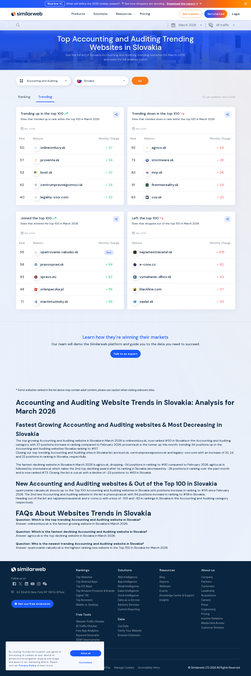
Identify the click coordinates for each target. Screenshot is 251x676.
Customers (208, 586)
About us (208, 570)
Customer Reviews (212, 627)
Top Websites (84, 577)
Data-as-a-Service (129, 600)
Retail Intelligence (128, 586)
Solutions (125, 570)
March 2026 (186, 26)
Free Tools (83, 615)
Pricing (205, 613)
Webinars (165, 586)
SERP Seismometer (88, 639)
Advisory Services (128, 604)
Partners (206, 581)
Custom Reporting (129, 609)
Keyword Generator (87, 635)
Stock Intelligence (128, 595)
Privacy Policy (27, 665)
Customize (85, 662)
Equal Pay (104, 667)
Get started (216, 15)
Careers (206, 600)
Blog (162, 577)
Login (236, 15)
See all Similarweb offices (28, 653)
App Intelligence (127, 581)
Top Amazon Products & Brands (95, 590)
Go (140, 80)
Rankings (82, 570)
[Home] (27, 15)
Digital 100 (82, 595)
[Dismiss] (245, 4)
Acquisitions (208, 595)
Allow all (85, 653)
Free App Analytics (87, 630)
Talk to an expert (125, 354)
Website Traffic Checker (90, 621)
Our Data (123, 626)
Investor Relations (212, 618)
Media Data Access (212, 623)
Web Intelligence (127, 577)
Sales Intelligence (128, 590)
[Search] (125, 26)
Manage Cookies (124, 667)
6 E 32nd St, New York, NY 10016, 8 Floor (41, 592)
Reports (164, 581)
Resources (167, 570)
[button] (43, 81)
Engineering (208, 609)
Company (207, 577)
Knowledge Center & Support (177, 595)
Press (204, 604)
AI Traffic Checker (86, 626)
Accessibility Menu (149, 667)
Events (164, 590)
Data (121, 619)
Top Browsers (84, 600)
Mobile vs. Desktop (87, 604)
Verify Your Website (130, 630)
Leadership (208, 590)
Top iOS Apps (84, 586)
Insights (164, 600)
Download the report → (184, 4)
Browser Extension (129, 635)
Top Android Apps (87, 581)
